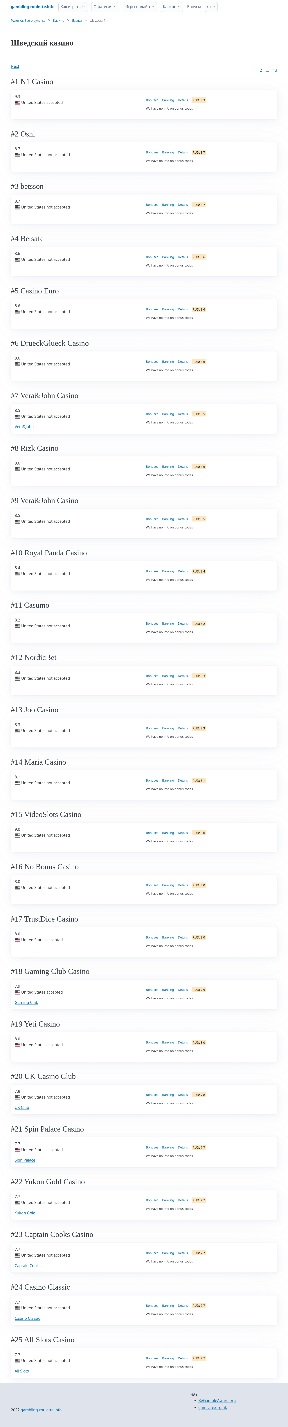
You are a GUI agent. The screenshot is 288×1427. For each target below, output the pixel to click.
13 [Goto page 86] (275, 70)
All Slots (22, 1371)
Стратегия (102, 6)
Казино (169, 6)
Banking (168, 100)
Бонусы (194, 6)
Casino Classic (27, 1318)
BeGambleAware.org (217, 1400)
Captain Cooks (28, 1265)
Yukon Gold (25, 1213)
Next (15, 66)
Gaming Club (26, 1002)
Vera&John (24, 426)
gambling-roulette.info (41, 1409)
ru (209, 6)
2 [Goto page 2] (261, 70)
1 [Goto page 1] (255, 70)
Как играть (71, 6)
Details (183, 100)
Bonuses (152, 100)
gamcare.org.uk (212, 1407)
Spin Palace (25, 1160)
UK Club (22, 1107)
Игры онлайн (137, 6)
